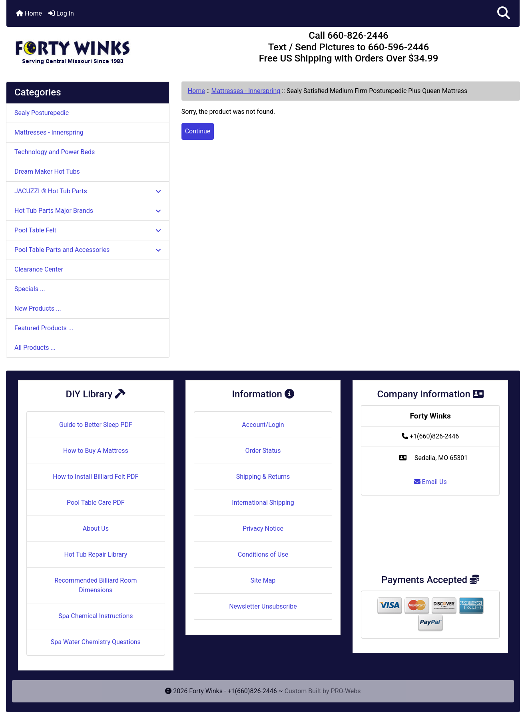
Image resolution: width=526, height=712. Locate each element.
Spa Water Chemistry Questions (96, 642)
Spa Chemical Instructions (95, 616)
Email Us (430, 482)
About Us (96, 528)
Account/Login (263, 424)
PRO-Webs (346, 691)
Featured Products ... (44, 328)
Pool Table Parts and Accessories (87, 250)
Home (29, 13)
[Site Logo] (91, 49)
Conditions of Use (263, 554)
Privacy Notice (263, 528)
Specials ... (29, 289)
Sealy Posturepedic (41, 113)
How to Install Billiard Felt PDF (95, 476)
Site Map (263, 580)
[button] (503, 13)
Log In (61, 13)
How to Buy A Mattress (95, 450)
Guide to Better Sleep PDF (95, 424)
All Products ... (35, 347)
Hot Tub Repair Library (95, 554)
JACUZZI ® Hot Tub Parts (87, 191)
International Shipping (263, 502)
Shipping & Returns (263, 476)
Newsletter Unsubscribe (263, 606)
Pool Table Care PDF (96, 502)
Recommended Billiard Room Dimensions (95, 585)
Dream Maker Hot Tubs (47, 171)
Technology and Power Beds (54, 152)
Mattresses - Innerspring (245, 91)
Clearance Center (38, 269)
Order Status (263, 450)
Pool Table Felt (87, 230)
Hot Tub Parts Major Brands (87, 210)
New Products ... (37, 308)
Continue (198, 131)
